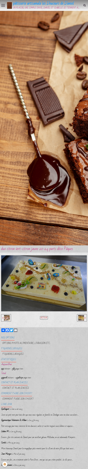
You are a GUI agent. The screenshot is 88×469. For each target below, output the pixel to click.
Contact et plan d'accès (15, 388)
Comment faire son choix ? (17, 399)
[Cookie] (4, 464)
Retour (44, 318)
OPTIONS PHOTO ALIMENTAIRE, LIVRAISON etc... (26, 343)
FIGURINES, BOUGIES (12, 354)
